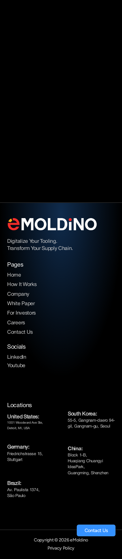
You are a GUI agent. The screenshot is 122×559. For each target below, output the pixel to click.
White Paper (20, 304)
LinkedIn (16, 357)
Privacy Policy (61, 548)
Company (18, 294)
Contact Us (20, 332)
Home (14, 275)
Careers (16, 323)
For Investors (21, 313)
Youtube (16, 366)
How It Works (21, 284)
